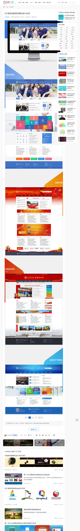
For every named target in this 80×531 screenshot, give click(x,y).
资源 (43, 2)
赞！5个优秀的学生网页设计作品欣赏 (34, 414)
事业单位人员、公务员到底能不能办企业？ (71, 81)
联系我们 (5, 523)
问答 (47, 2)
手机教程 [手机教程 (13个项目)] (61, 39)
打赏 (29, 376)
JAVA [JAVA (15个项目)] (61, 29)
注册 (70, 2)
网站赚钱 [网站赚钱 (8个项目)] (73, 43)
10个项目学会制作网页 (70, 15)
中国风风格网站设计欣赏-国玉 (15, 396)
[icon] (66, 524)
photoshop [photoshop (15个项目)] (73, 32)
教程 (30, 2)
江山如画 (7, 17)
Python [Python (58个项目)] (61, 34)
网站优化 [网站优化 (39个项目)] (61, 43)
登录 (67, 2)
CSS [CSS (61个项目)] (67, 27)
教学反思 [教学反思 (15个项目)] (67, 39)
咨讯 (26, 2)
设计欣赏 (27, 17)
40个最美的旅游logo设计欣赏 (15, 427)
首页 (23, 2)
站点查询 (12, 523)
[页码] (38, 358)
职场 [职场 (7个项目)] (61, 48)
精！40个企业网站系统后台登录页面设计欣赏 (20, 459)
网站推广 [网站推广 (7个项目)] (67, 43)
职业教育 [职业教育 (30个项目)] (73, 45)
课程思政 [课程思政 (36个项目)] (67, 48)
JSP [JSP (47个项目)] (61, 32)
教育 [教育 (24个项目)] (73, 39)
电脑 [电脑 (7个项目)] (61, 41)
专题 (39, 2)
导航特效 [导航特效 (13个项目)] (67, 36)
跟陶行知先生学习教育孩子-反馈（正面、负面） (71, 117)
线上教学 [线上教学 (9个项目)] (73, 41)
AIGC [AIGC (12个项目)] (61, 27)
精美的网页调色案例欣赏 (29, 447)
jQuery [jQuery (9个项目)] (73, 29)
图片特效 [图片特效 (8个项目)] (73, 34)
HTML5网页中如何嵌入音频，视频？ (71, 59)
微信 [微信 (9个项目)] (73, 36)
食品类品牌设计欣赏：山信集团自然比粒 (35, 484)
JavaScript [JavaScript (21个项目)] (67, 29)
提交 (51, 512)
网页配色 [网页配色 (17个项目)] (67, 45)
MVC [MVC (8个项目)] (67, 32)
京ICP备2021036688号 (25, 525)
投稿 (75, 2)
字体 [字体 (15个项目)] (61, 36)
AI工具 (52, 2)
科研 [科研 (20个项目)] (67, 41)
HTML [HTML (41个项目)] (73, 27)
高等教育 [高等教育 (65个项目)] (73, 48)
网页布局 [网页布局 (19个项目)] (61, 45)
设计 (34, 2)
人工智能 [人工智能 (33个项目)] (67, 34)
